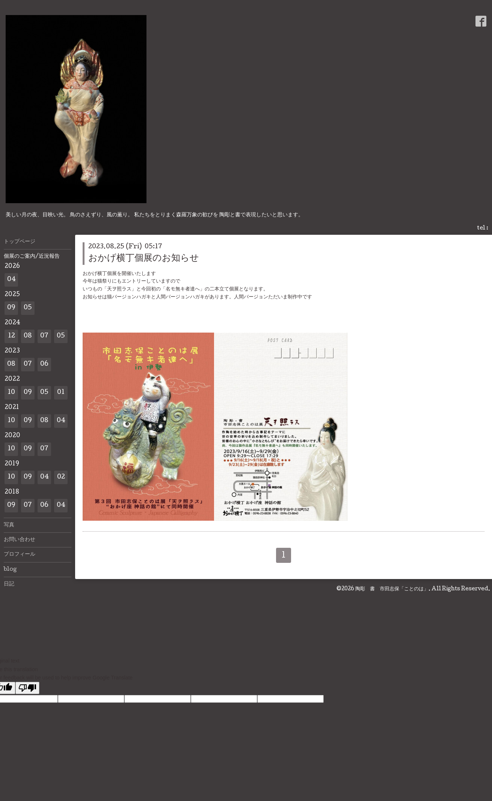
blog (10, 570)
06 (44, 364)
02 (61, 477)
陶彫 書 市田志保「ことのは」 (392, 589)
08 (28, 336)
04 (11, 280)
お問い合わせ (19, 540)
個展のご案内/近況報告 (32, 257)
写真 (9, 525)
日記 (9, 584)
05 (28, 308)
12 (11, 336)
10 (11, 392)
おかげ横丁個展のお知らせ (143, 259)
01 (61, 392)
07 (44, 336)
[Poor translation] (27, 688)
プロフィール (19, 555)
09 (11, 308)
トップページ (19, 242)
